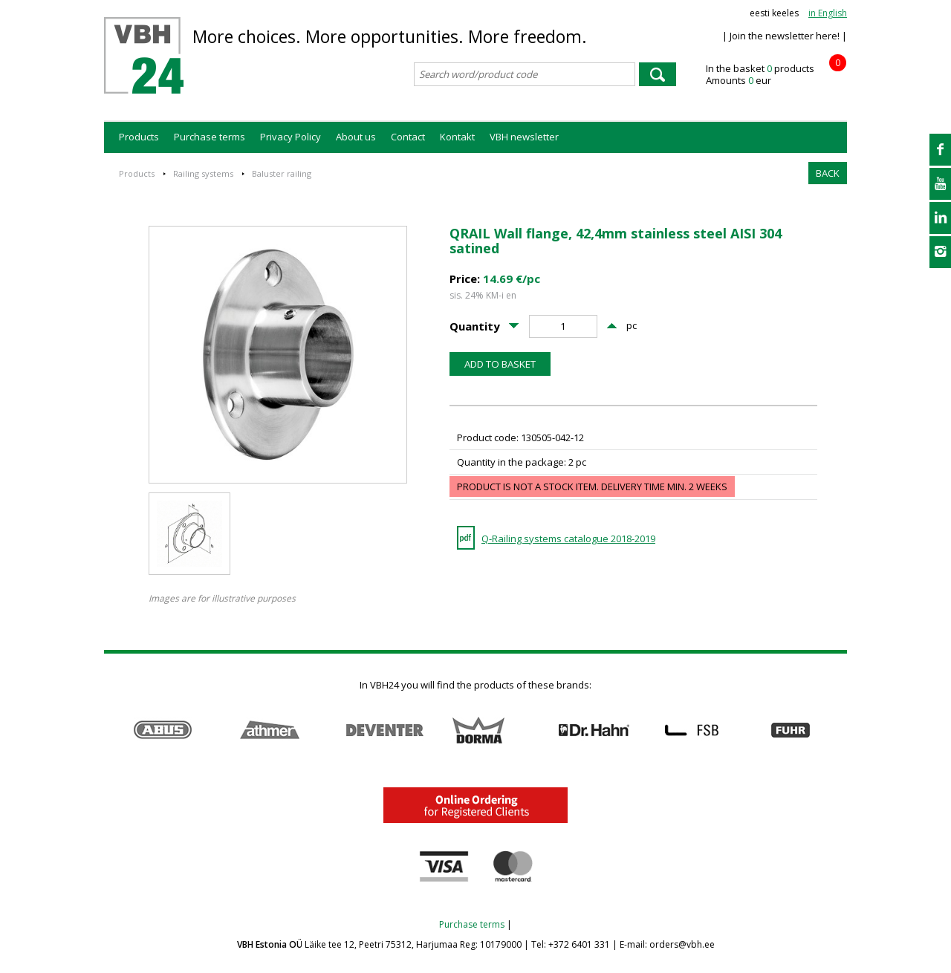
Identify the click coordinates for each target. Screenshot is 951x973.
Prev (112, 730)
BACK (828, 173)
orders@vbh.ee (682, 944)
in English (827, 13)
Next (839, 730)
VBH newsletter (524, 136)
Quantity (474, 326)
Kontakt (457, 136)
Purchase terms (209, 136)
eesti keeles (774, 13)
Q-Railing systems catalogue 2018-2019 (568, 538)
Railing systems (203, 173)
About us (356, 136)
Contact (408, 136)
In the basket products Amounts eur (776, 74)
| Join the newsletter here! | (784, 35)
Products (139, 136)
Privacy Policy (290, 136)
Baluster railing (281, 173)
